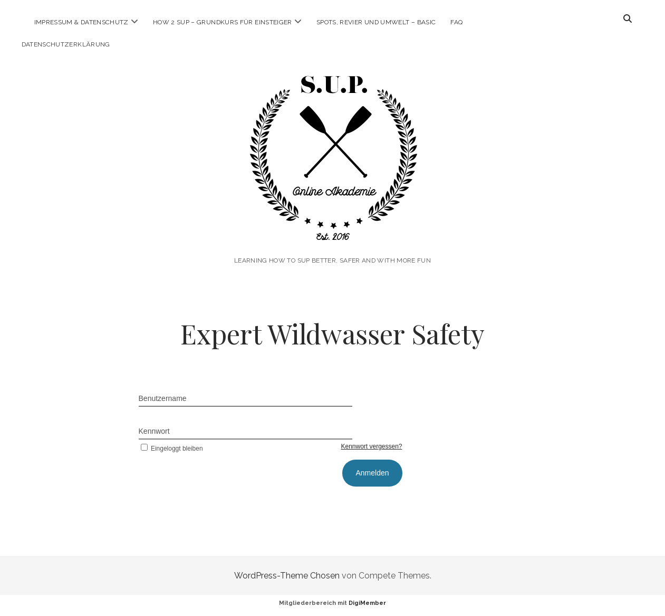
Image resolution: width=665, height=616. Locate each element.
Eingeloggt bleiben (171, 448)
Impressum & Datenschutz (81, 22)
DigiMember (367, 603)
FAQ (456, 22)
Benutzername (163, 398)
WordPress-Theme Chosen (287, 576)
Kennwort (154, 431)
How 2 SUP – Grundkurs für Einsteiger (222, 22)
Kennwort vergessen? (371, 446)
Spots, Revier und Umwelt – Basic (376, 22)
